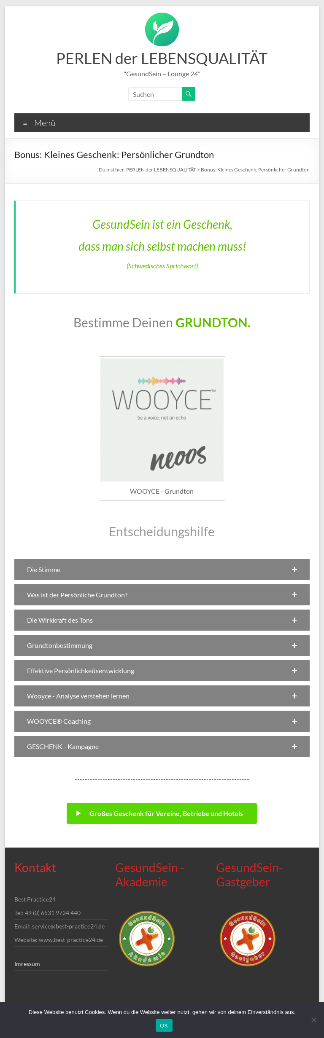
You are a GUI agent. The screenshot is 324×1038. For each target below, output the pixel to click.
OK (164, 1025)
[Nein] (313, 1020)
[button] (162, 569)
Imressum (27, 963)
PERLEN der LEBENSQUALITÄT (161, 58)
